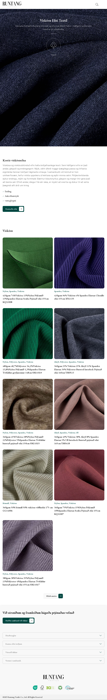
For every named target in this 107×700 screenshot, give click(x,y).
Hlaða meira (51, 596)
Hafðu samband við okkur (16, 620)
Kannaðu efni (11, 209)
